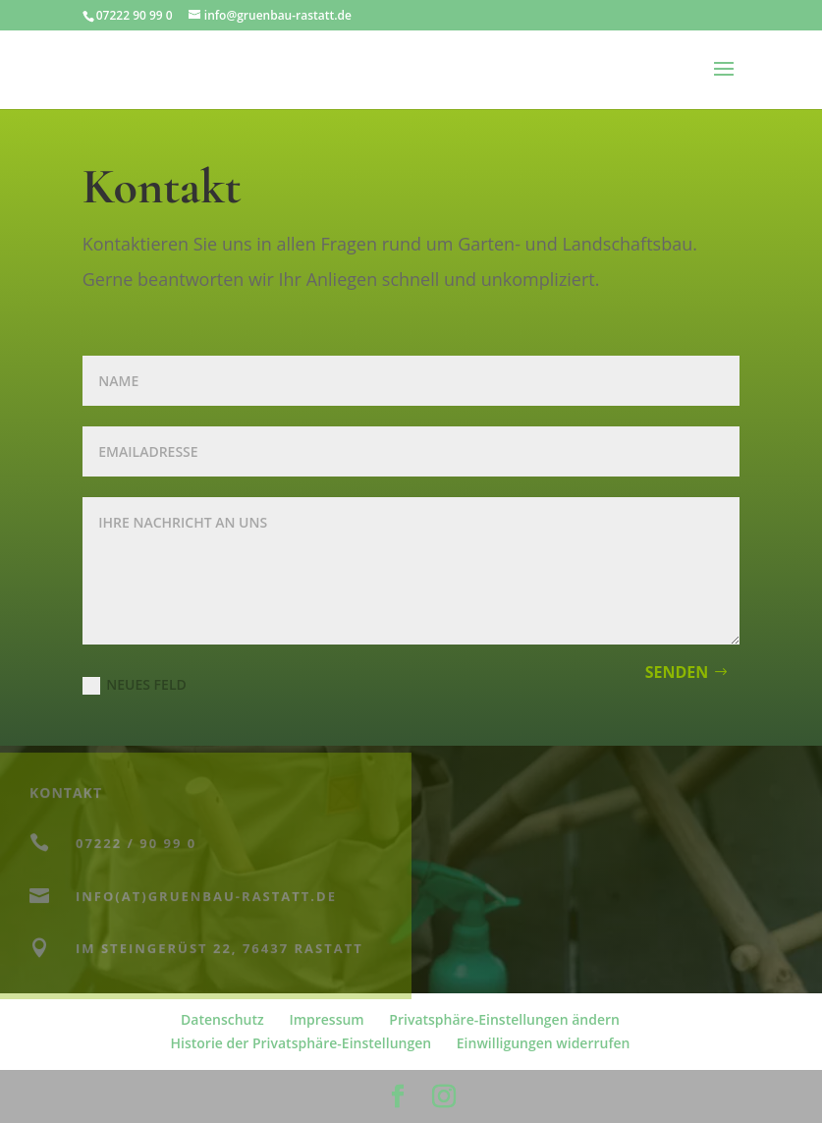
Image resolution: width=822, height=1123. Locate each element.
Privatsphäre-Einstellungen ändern (504, 1019)
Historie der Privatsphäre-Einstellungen (301, 1043)
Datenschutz (222, 1019)
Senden (677, 672)
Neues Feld (134, 685)
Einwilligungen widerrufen (543, 1043)
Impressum (326, 1019)
